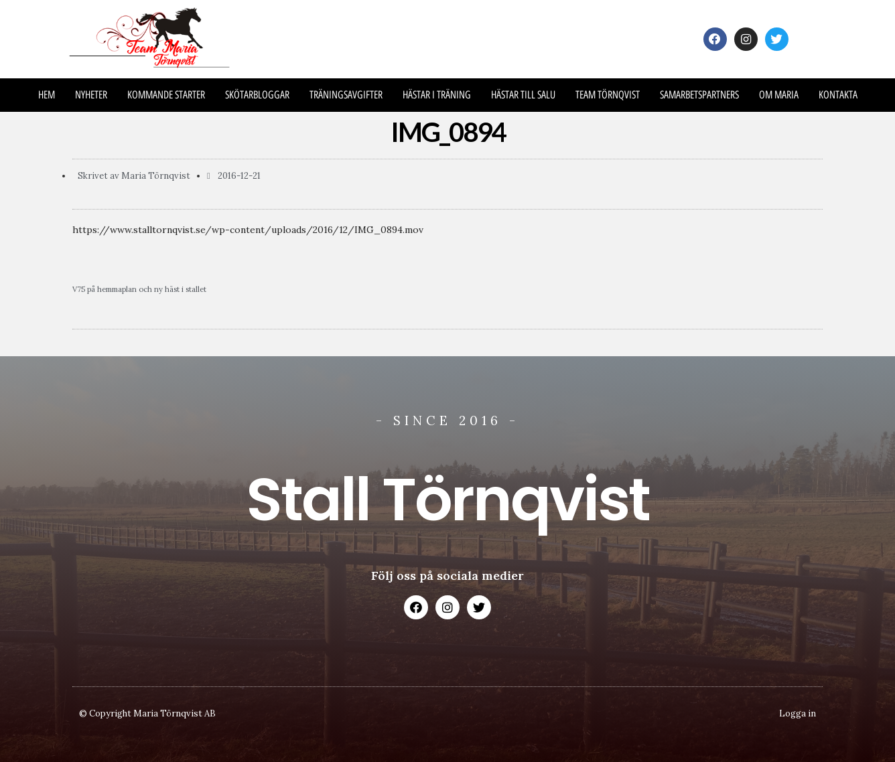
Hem (46, 94)
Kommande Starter (166, 94)
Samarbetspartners (699, 94)
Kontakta (838, 94)
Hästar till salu (523, 94)
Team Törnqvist (607, 94)
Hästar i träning (437, 94)
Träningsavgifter (346, 94)
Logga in (797, 713)
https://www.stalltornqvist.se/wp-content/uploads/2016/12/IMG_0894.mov (247, 230)
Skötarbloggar (257, 94)
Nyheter (91, 94)
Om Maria (779, 94)
